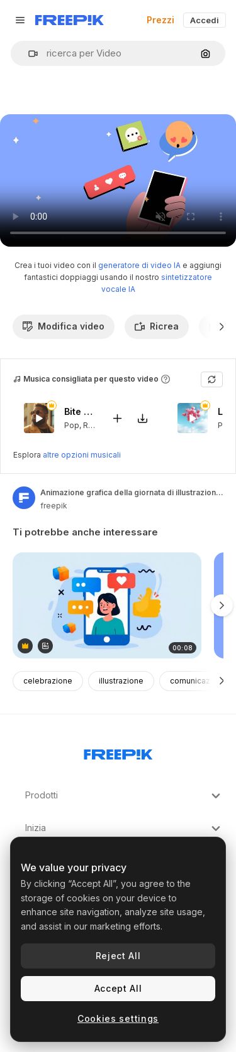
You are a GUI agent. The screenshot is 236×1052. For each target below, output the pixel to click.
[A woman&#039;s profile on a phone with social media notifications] (107, 605)
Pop (71, 424)
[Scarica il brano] (142, 417)
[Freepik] (69, 20)
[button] (28, 53)
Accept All (118, 988)
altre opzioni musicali (82, 454)
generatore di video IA (139, 265)
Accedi (204, 20)
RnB (90, 424)
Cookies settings (118, 1018)
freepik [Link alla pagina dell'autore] (53, 505)
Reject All (118, 955)
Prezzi (160, 19)
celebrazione (47, 680)
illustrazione (121, 680)
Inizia (124, 828)
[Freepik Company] (118, 752)
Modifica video (63, 326)
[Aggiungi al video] (117, 417)
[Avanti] (222, 326)
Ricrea (157, 326)
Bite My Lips (80, 411)
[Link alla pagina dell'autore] (24, 497)
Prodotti (124, 795)
